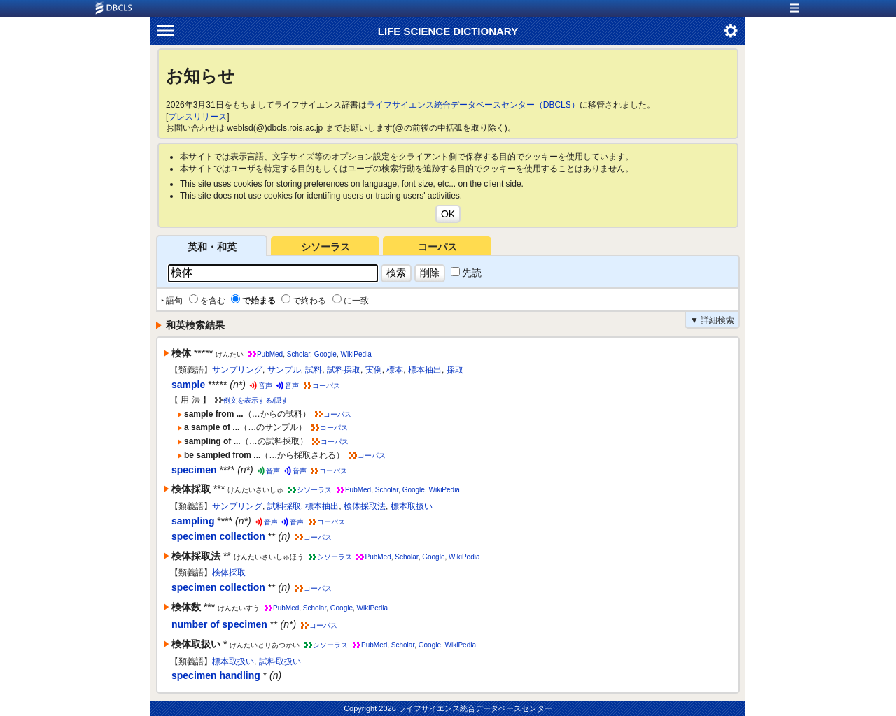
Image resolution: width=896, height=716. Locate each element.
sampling (193, 521)
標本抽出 (425, 370)
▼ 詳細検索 (712, 320)
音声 (265, 385)
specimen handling (216, 675)
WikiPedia (355, 354)
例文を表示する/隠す (255, 400)
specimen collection (218, 536)
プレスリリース (197, 117)
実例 (373, 370)
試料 (313, 370)
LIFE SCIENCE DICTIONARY (448, 31)
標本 (394, 370)
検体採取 (229, 573)
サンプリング (237, 370)
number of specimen (219, 624)
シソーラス (325, 246)
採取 (455, 370)
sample (188, 384)
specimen (194, 469)
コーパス (437, 246)
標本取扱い (412, 506)
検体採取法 (365, 506)
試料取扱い (280, 661)
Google (325, 354)
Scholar (298, 354)
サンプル (284, 370)
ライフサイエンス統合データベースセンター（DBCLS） (473, 105)
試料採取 (343, 370)
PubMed (270, 354)
